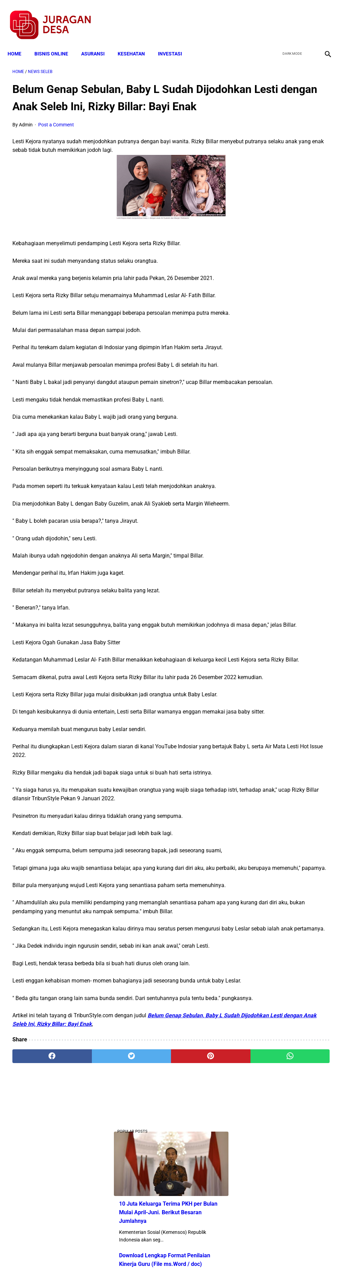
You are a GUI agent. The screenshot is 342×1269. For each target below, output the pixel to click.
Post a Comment (56, 135)
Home (19, 42)
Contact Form (224, 1251)
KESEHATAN (136, 42)
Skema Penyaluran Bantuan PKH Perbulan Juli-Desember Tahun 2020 (288, 392)
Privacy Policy (134, 1251)
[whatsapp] (197, 1188)
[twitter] (289, 17)
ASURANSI (97, 42)
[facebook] (273, 17)
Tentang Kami (261, 1251)
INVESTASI (175, 42)
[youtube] (306, 17)
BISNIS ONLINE (56, 42)
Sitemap (194, 1251)
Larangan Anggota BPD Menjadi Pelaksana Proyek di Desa (287, 503)
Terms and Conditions (89, 1251)
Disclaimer (167, 1251)
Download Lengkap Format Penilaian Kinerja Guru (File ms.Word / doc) (287, 188)
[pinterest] (144, 1188)
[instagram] (322, 17)
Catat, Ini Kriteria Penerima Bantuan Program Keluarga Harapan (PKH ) (287, 452)
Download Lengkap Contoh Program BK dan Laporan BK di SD (289, 290)
